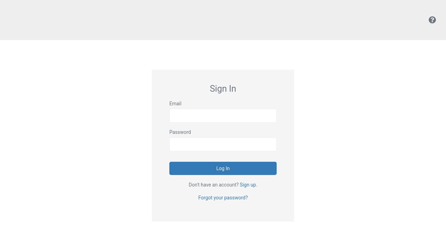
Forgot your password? (223, 197)
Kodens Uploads (33, 20)
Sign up (248, 185)
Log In (223, 168)
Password (180, 132)
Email (175, 103)
